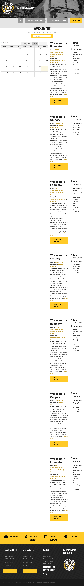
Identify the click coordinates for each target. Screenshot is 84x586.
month (35, 43)
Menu (76, 20)
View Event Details (57, 102)
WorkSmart (54, 62)
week (29, 43)
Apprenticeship (55, 60)
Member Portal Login (35, 20)
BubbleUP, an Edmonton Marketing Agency (41, 582)
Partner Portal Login (58, 20)
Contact (10, 571)
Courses (63, 60)
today (24, 43)
